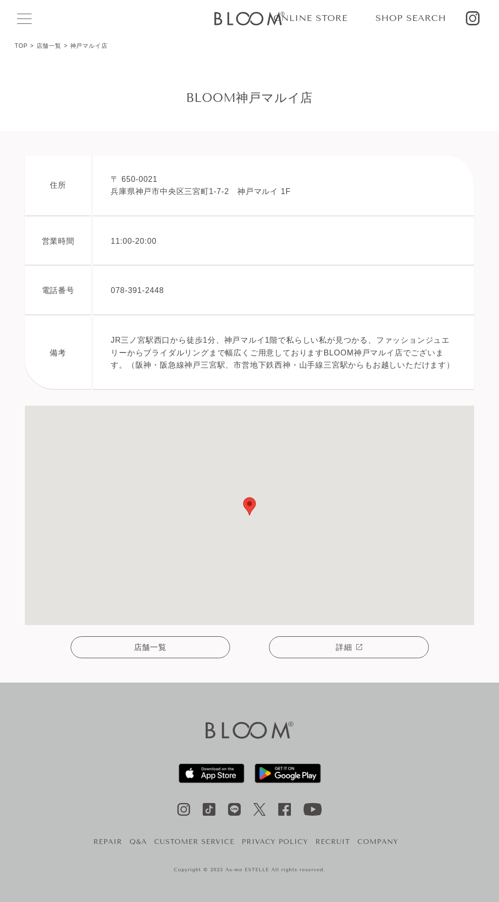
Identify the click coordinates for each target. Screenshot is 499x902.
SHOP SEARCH (410, 18)
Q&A (138, 842)
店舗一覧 (49, 45)
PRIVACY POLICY (275, 842)
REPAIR (108, 842)
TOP (21, 45)
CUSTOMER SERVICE (194, 842)
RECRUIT (332, 842)
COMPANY (378, 842)
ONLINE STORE (310, 18)
